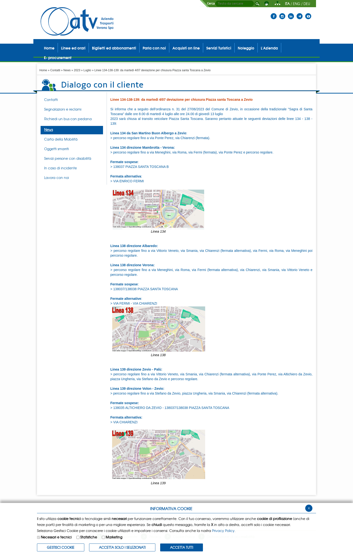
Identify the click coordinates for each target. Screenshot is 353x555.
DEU (307, 3)
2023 (77, 70)
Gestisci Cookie (60, 547)
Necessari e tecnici (56, 537)
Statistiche (88, 537)
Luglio (87, 70)
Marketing (114, 537)
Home (43, 70)
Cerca (211, 3)
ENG (296, 3)
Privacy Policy (223, 530)
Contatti (55, 70)
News (67, 70)
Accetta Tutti (181, 547)
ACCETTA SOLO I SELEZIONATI (122, 547)
